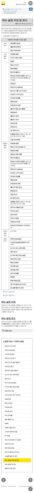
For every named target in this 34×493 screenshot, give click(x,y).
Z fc (9, 9)
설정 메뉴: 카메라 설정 (10, 11)
